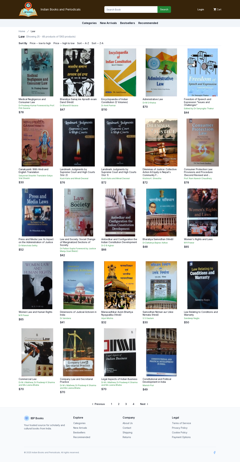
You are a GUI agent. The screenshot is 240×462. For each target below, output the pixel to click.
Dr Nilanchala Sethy (28, 245)
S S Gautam (148, 318)
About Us (128, 423)
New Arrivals (80, 427)
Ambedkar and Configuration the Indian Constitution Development (119, 241)
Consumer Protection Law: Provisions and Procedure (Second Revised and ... (198, 172)
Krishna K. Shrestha (152, 178)
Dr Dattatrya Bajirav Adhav (155, 242)
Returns (127, 437)
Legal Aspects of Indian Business (119, 379)
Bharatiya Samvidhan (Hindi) (158, 239)
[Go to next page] (144, 404)
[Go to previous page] (99, 404)
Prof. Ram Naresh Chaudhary (198, 178)
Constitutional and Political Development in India (157, 380)
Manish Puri (148, 385)
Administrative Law (153, 99)
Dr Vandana (65, 318)
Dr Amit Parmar (108, 105)
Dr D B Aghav (107, 245)
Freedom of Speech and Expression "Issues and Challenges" (197, 102)
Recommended (81, 437)
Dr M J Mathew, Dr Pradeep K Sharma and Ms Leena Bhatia (37, 383)
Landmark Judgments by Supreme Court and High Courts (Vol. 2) (77, 172)
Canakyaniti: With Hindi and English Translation (33, 171)
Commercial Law (27, 379)
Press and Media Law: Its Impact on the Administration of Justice (36, 241)
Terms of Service (181, 423)
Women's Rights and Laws (198, 239)
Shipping (127, 432)
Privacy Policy (180, 427)
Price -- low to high (40, 43)
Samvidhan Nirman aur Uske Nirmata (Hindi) (158, 313)
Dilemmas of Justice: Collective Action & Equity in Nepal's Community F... (160, 172)
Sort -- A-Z (83, 43)
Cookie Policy (179, 432)
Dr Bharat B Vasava (69, 105)
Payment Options (181, 437)
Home (22, 31)
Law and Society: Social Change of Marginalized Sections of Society (77, 242)
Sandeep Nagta (191, 318)
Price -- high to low (64, 43)
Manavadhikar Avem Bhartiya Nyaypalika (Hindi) (117, 313)
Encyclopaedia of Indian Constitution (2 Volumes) (114, 101)
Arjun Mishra (107, 318)
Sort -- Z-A (97, 43)
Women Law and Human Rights (35, 311)
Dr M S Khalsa (149, 102)
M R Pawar (189, 242)
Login (201, 9)
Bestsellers (79, 432)
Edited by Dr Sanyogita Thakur (199, 108)
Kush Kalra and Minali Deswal (74, 178)
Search (164, 9)
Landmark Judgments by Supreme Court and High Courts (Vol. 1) (118, 172)
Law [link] (33, 31)
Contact (127, 427)
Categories (89, 23)
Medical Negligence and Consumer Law (32, 101)
